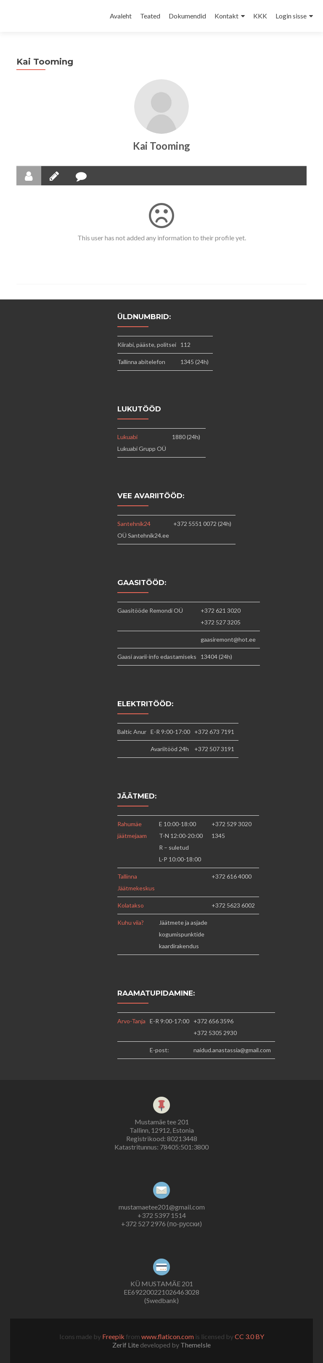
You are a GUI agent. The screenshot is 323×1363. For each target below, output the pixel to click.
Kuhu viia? (130, 922)
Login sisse (291, 16)
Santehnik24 (134, 523)
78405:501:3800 (184, 1147)
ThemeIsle (195, 1345)
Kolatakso (130, 905)
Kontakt (226, 16)
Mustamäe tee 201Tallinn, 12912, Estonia (162, 1126)
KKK (260, 16)
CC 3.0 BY (249, 1336)
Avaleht (121, 16)
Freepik (113, 1336)
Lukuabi (127, 436)
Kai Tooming (161, 146)
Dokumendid (187, 16)
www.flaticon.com (167, 1336)
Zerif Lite (126, 1345)
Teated (150, 16)
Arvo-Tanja (131, 1021)
